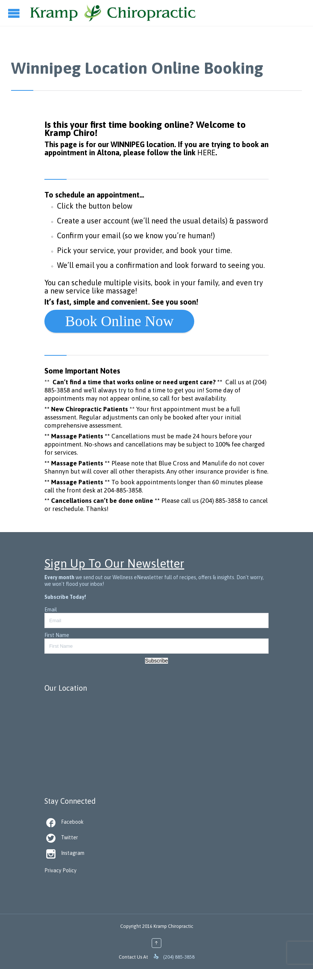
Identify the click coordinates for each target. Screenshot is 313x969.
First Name (56, 635)
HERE (206, 152)
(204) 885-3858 (220, 500)
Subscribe (156, 661)
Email (50, 610)
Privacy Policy (60, 870)
